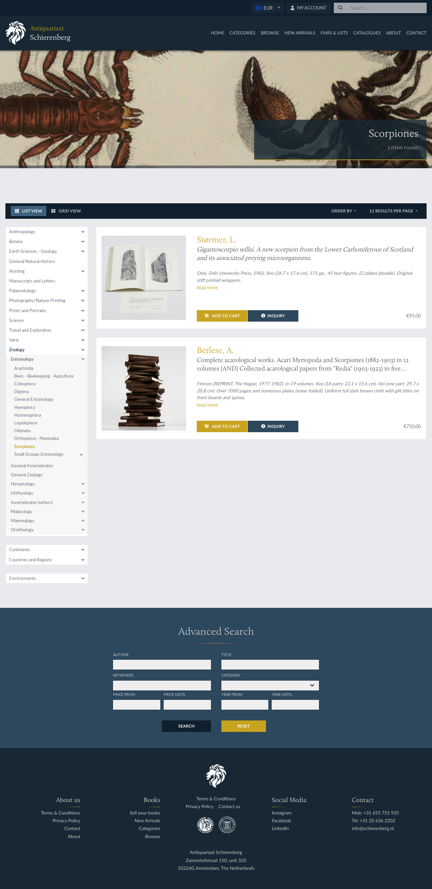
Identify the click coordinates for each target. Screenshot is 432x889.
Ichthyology (22, 493)
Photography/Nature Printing (37, 300)
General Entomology (34, 399)
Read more (207, 287)
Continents (19, 549)
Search (186, 726)
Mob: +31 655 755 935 (375, 813)
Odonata (22, 430)
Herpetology (23, 484)
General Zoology (27, 475)
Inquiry (273, 316)
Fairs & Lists (334, 33)
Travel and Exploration (30, 330)
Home (217, 33)
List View (29, 211)
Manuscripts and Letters (32, 281)
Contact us (229, 806)
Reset (244, 726)
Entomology (22, 359)
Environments (22, 578)
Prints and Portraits (27, 310)
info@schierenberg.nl (373, 828)
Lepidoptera (25, 423)
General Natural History (32, 261)
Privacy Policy (66, 821)
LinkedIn (280, 828)
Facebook (281, 821)
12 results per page (391, 211)
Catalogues (367, 33)
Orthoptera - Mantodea (36, 438)
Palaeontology (22, 291)
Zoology (17, 350)
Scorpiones (24, 446)
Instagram (282, 813)
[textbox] (267, 7)
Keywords (123, 675)
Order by (342, 211)
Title (226, 654)
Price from (124, 694)
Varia (14, 340)
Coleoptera (24, 384)
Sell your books (145, 813)
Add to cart (222, 316)
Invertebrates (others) (32, 502)
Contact (416, 33)
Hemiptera (24, 407)
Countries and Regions (30, 560)
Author (121, 654)
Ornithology (22, 530)
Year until (282, 694)
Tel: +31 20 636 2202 (373, 821)
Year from (231, 694)
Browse (270, 33)
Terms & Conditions (60, 813)
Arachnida (23, 368)
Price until (175, 694)
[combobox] (267, 8)
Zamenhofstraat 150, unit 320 (216, 860)
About (393, 33)
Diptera (21, 391)
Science (16, 320)
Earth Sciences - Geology (33, 251)
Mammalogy (22, 520)
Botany (16, 241)
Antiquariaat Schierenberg (216, 852)
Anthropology (22, 232)
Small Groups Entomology (39, 454)
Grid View (66, 211)
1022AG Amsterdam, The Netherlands (216, 868)
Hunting (17, 271)
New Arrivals (300, 33)
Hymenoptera (27, 415)
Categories (242, 33)
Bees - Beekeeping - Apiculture (44, 376)
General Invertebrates (32, 466)
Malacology (21, 511)
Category (231, 675)
